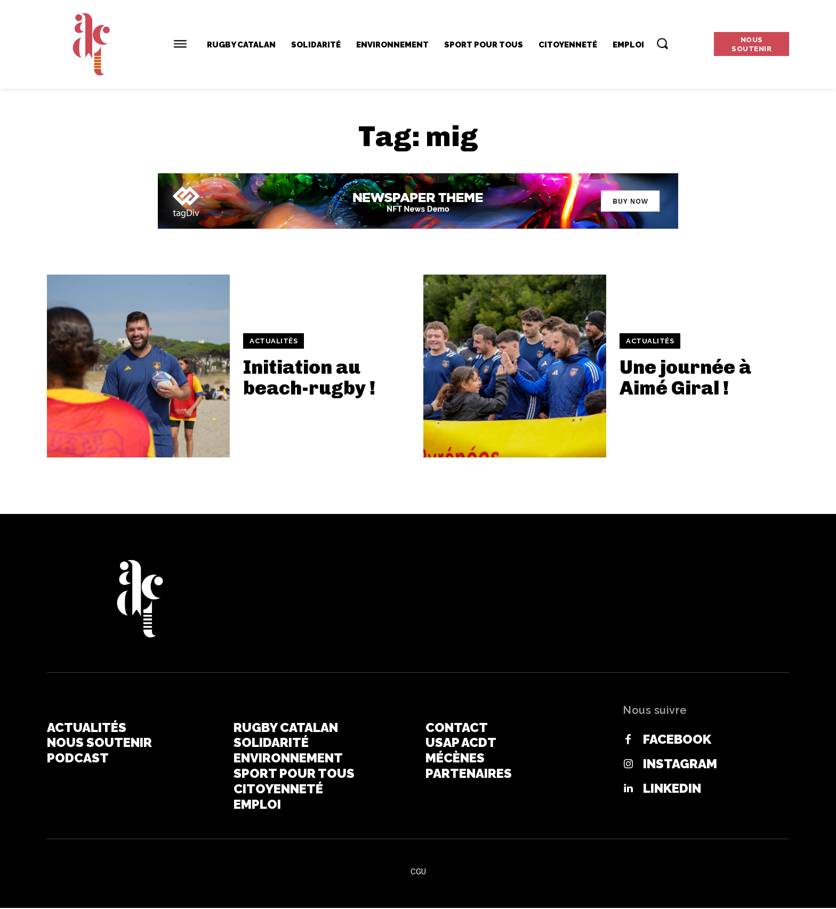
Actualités (274, 341)
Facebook (677, 739)
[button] (662, 43)
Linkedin (672, 788)
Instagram (680, 764)
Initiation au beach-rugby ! (309, 378)
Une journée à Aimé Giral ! (685, 378)
